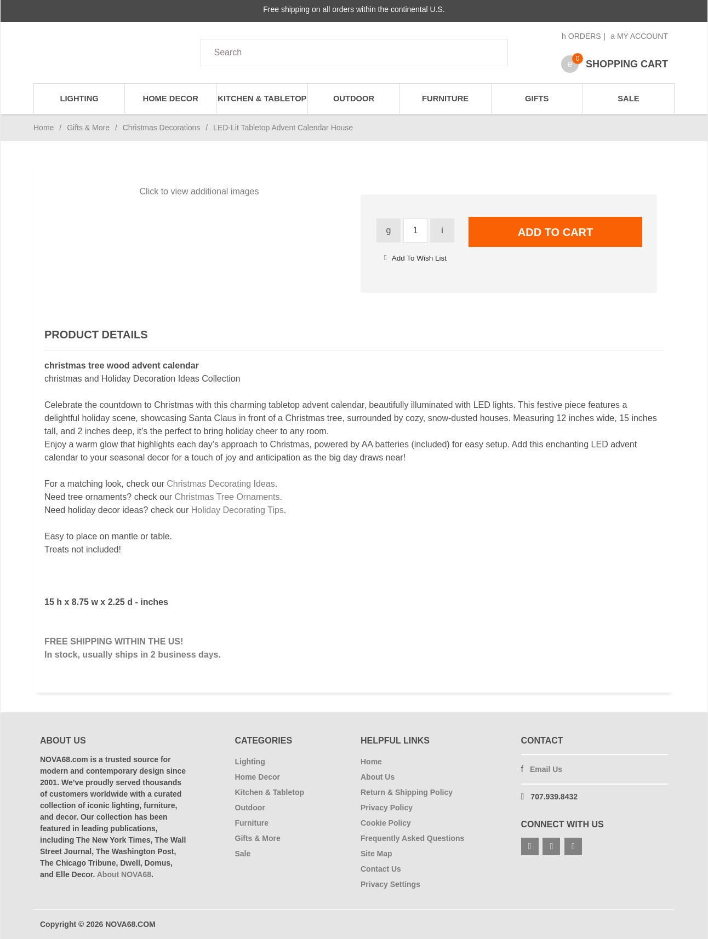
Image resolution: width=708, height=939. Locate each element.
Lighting (79, 98)
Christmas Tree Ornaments (226, 497)
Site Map (376, 853)
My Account (639, 36)
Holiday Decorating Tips (237, 510)
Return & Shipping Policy (407, 792)
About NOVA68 (124, 874)
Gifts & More (88, 127)
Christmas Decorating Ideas (221, 483)
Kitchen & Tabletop (262, 98)
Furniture (445, 98)
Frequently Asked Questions (412, 838)
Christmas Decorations (162, 127)
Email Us (546, 769)
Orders (581, 36)
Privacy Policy (387, 807)
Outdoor (353, 98)
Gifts (537, 98)
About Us (378, 777)
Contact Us (381, 869)
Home (43, 127)
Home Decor (170, 98)
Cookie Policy (386, 823)
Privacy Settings (390, 884)
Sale (628, 98)
